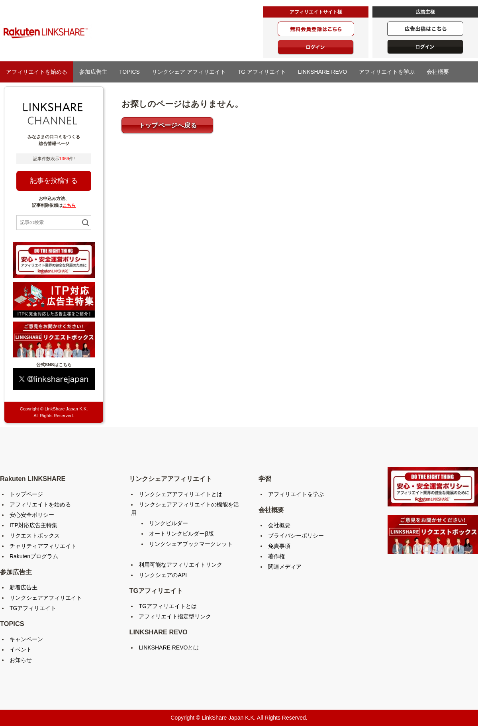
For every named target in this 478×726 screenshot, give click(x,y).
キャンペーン (26, 639)
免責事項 (279, 546)
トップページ (26, 494)
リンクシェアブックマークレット (191, 544)
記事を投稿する (54, 180)
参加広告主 (93, 72)
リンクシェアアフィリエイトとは (180, 494)
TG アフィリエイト (262, 72)
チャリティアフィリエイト (43, 546)
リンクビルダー (168, 523)
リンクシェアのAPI (163, 575)
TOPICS (129, 72)
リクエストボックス (35, 535)
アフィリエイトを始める (36, 72)
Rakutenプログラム (34, 556)
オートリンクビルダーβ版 (181, 533)
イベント (21, 649)
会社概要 (438, 72)
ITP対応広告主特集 (33, 525)
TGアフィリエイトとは (167, 606)
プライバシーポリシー (296, 535)
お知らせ (21, 660)
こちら (69, 205)
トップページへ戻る (168, 125)
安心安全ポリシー (32, 515)
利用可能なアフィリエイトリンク (180, 564)
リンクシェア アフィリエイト (189, 72)
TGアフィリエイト (33, 608)
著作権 (276, 556)
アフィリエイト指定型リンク (175, 616)
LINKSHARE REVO (322, 72)
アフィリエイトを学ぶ (387, 72)
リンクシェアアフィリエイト (46, 598)
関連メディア (285, 566)
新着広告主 (23, 587)
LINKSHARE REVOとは (169, 647)
